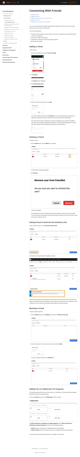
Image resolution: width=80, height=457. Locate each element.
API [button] (18, 2)
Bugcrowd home (72, 2)
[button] (60, 2)
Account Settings (7, 18)
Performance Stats (7, 15)
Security (5, 41)
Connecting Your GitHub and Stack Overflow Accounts (11, 24)
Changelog (64, 2)
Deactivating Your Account (9, 31)
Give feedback (35, 448)
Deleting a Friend (35, 16)
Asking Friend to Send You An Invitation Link (41, 18)
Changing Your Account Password (11, 27)
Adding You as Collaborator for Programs (40, 22)
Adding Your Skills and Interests (11, 39)
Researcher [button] (13, 2)
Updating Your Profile (8, 20)
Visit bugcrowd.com (43, 448)
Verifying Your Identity (9, 37)
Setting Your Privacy (8, 33)
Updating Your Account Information (11, 29)
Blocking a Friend (35, 20)
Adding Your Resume (8, 35)
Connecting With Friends (9, 22)
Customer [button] (8, 2)
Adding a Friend (35, 14)
